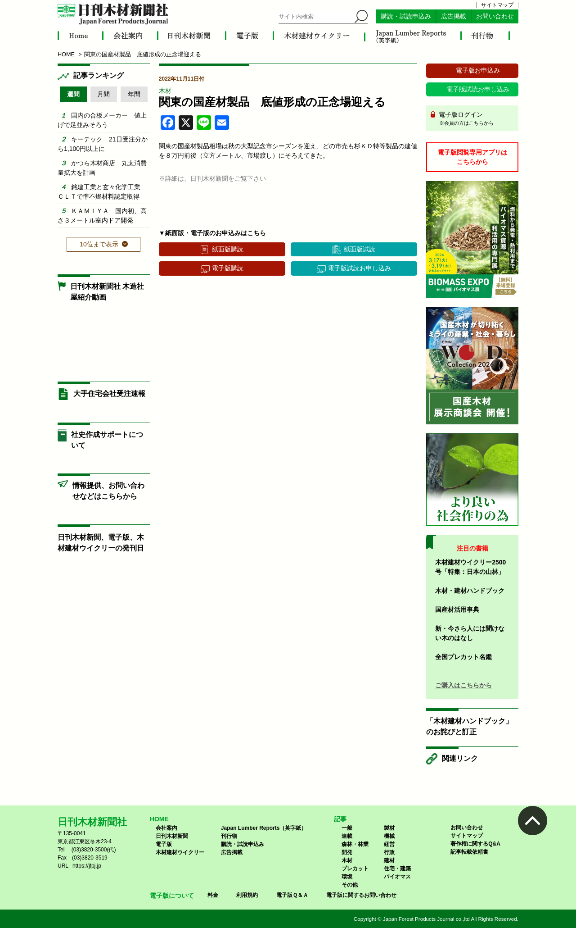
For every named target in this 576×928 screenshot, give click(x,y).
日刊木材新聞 (172, 836)
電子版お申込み (478, 70)
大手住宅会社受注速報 (109, 393)
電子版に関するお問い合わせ (361, 895)
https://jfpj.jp (86, 866)
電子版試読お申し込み (359, 268)
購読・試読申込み (406, 16)
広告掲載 (453, 16)
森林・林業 (355, 844)
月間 (103, 94)
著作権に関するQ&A (475, 844)
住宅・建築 (397, 868)
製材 (389, 828)
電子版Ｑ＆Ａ (292, 895)
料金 (212, 895)
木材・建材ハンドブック (469, 590)
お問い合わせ (495, 16)
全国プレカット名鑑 (463, 656)
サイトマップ (497, 5)
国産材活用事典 (457, 609)
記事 (340, 819)
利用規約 (247, 895)
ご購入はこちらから (463, 685)
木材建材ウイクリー (180, 852)
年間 (134, 94)
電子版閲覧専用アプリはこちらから (472, 157)
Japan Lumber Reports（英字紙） (264, 828)
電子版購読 (227, 268)
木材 (165, 90)
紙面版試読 (359, 249)
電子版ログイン (475, 119)
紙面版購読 (227, 249)
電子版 (164, 844)
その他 (350, 885)
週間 (73, 94)
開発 (347, 852)
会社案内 (166, 828)
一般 (347, 828)
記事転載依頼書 (469, 852)
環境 (347, 876)
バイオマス (397, 876)
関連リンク (460, 758)
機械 (389, 836)
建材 (389, 860)
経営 (389, 844)
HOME (159, 819)
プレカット (355, 868)
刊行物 (229, 836)
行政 (389, 852)
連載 (347, 836)
